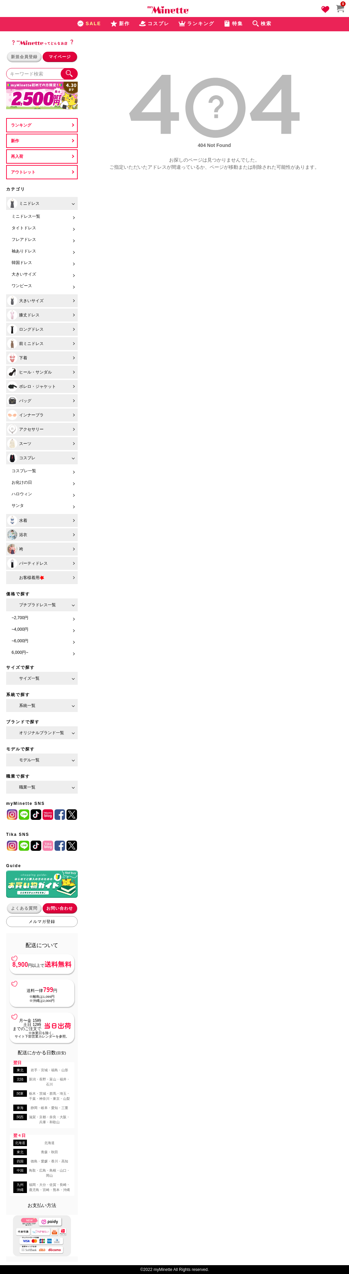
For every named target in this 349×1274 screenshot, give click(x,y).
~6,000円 (20, 641)
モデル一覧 (29, 760)
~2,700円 (20, 617)
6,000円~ (20, 652)
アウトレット (23, 172)
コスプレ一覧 (24, 470)
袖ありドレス (24, 251)
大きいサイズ (24, 274)
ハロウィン (22, 494)
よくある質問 (24, 908)
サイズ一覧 (29, 678)
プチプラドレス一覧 (37, 604)
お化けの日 (22, 482)
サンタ (18, 505)
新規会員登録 (24, 56)
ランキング (21, 125)
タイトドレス (24, 228)
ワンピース (22, 285)
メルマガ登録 (42, 921)
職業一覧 (27, 787)
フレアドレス (24, 239)
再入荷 (17, 156)
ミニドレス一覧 (26, 216)
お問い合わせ (59, 908)
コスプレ (21, 458)
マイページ (60, 56)
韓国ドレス (22, 262)
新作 (15, 140)
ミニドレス (23, 203)
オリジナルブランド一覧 (41, 732)
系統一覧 (27, 705)
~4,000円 (20, 629)
